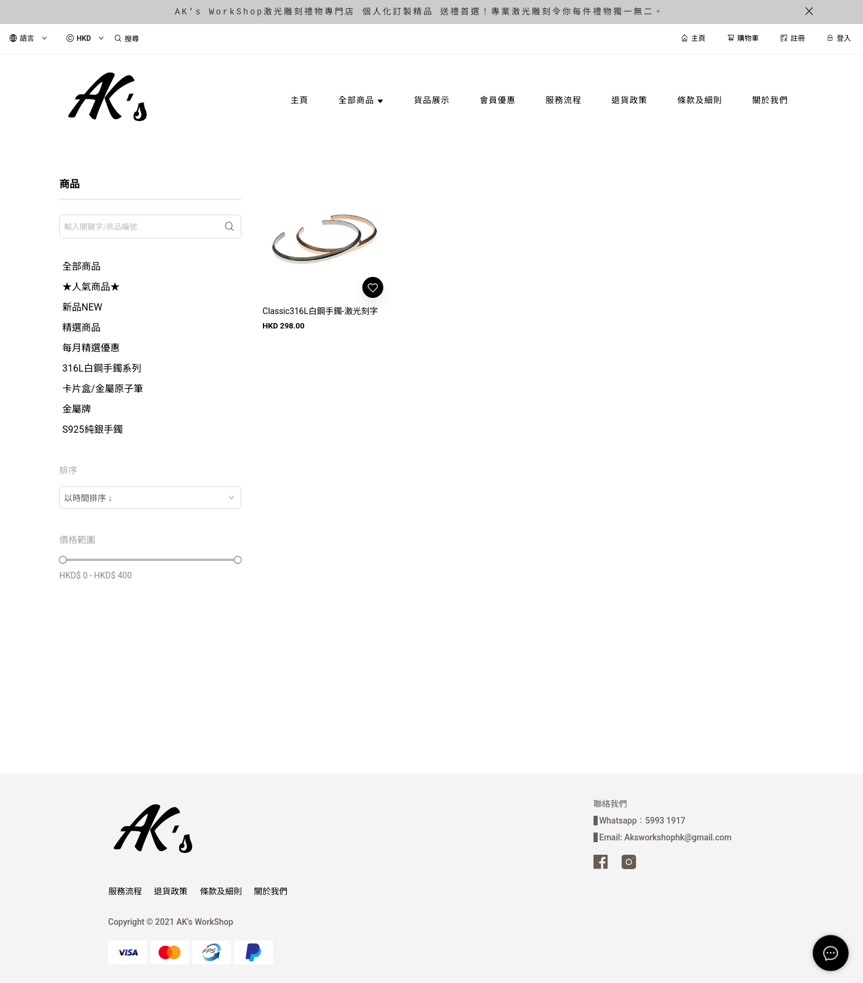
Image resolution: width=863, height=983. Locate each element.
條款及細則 (221, 891)
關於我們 (270, 891)
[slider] (63, 560)
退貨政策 (170, 891)
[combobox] (150, 497)
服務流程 (125, 891)
